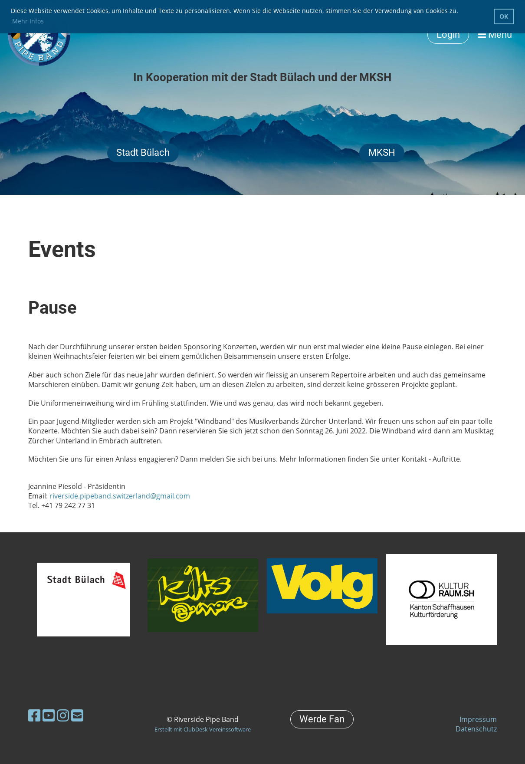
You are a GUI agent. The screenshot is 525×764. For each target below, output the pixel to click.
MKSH (381, 152)
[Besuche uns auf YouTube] (49, 715)
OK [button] (503, 16)
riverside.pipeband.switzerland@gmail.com (119, 496)
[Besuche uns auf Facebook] (34, 715)
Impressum (478, 719)
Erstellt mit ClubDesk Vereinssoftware (202, 729)
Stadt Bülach (143, 152)
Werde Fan (322, 719)
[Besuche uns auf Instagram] (63, 715)
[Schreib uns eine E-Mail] (77, 715)
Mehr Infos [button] (28, 21)
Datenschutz (476, 729)
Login (448, 34)
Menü (495, 34)
